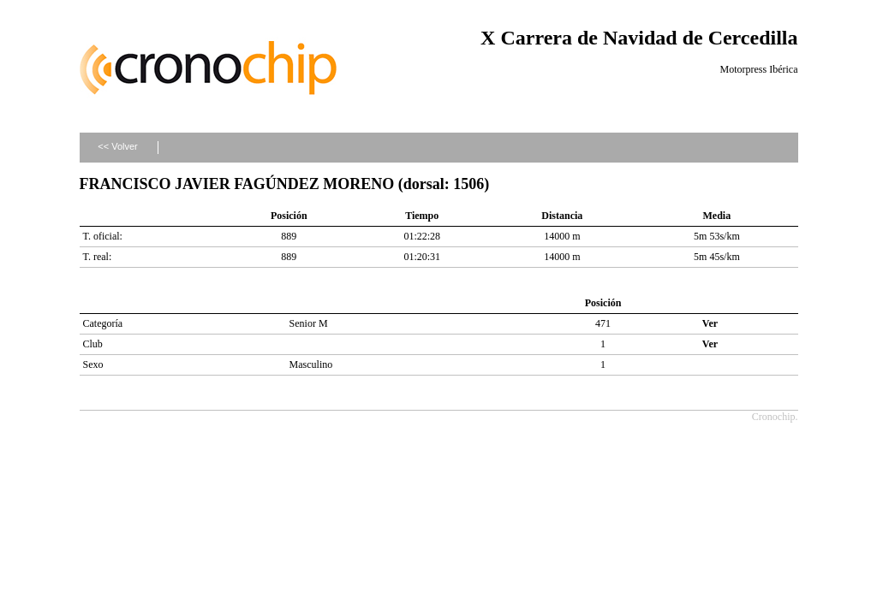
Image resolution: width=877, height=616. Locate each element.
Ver (710, 323)
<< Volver (117, 146)
